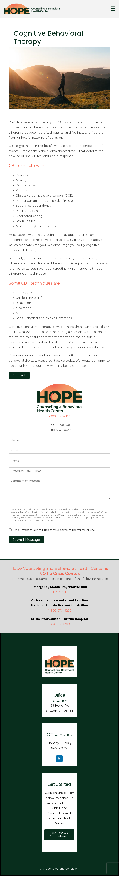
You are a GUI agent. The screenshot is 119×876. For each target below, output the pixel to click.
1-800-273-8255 (59, 610)
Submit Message (26, 540)
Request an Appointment (59, 834)
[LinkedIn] (59, 758)
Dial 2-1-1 (59, 592)
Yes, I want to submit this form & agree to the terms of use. (54, 530)
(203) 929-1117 (59, 416)
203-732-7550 (59, 624)
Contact (19, 375)
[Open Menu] (113, 9)
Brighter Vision (68, 868)
